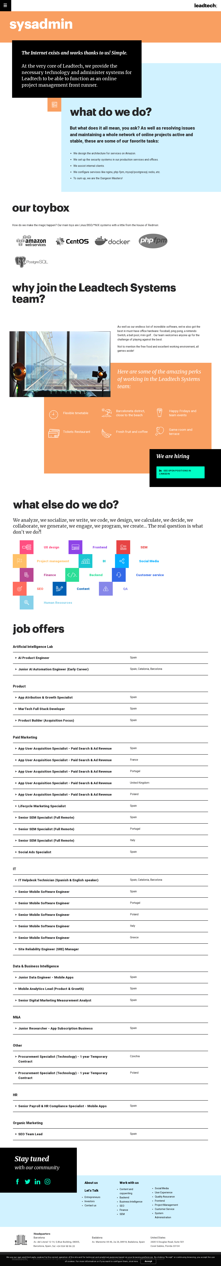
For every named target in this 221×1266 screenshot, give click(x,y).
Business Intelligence (131, 1201)
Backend (124, 1197)
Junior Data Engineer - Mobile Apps (46, 977)
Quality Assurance (165, 1196)
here (136, 1261)
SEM (122, 1214)
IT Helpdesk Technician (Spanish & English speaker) (58, 880)
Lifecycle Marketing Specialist (42, 806)
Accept (148, 1261)
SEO (122, 1205)
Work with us (129, 1183)
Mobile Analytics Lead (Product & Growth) (51, 989)
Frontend (160, 1200)
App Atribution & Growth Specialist (45, 697)
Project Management (166, 1205)
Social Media (162, 1188)
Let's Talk (91, 1190)
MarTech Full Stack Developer (41, 709)
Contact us (90, 1205)
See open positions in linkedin (175, 472)
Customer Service (164, 1209)
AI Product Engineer (33, 658)
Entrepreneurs (92, 1197)
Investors (90, 1201)
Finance (124, 1210)
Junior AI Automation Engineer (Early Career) (53, 669)
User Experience (163, 1192)
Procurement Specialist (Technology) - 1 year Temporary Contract (62, 1059)
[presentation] (13, 365)
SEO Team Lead (30, 1134)
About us (91, 1183)
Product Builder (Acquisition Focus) (46, 720)
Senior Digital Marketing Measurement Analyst (54, 1000)
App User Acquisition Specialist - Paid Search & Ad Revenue (65, 748)
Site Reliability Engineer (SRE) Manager (48, 949)
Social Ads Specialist (34, 852)
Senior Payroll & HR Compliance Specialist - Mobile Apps (62, 1106)
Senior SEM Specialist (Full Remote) (46, 817)
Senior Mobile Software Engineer (44, 892)
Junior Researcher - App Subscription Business (55, 1028)
